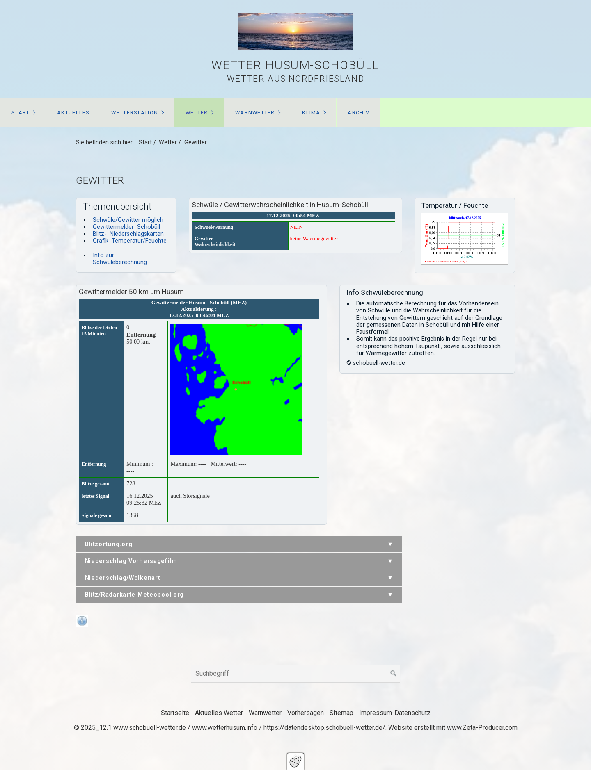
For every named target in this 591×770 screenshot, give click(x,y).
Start (20, 112)
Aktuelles (73, 112)
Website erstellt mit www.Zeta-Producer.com (453, 727)
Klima (311, 112)
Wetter (197, 112)
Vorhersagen (305, 713)
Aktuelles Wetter (219, 713)
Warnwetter (255, 112)
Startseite (175, 713)
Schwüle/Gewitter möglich (128, 219)
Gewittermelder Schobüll (126, 226)
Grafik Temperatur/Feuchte (130, 240)
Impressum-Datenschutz (395, 713)
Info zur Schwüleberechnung (120, 259)
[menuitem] (23, 112)
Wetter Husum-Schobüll (295, 65)
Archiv (358, 112)
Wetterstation (134, 112)
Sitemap (341, 713)
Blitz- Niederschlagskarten (128, 233)
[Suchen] (393, 674)
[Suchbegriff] (295, 674)
